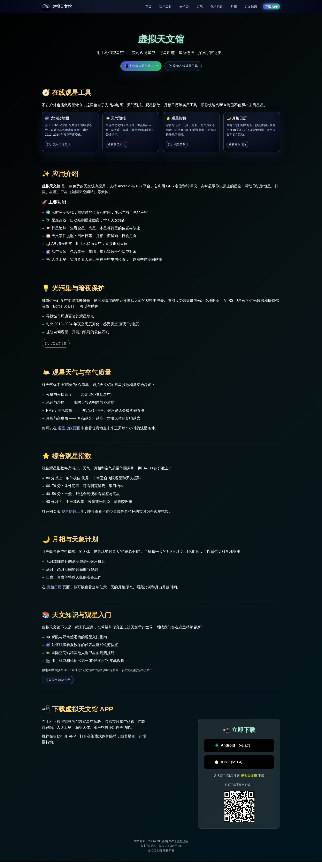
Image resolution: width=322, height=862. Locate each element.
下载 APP (271, 6)
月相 (234, 6)
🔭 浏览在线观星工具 (183, 66)
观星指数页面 (69, 428)
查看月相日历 (237, 144)
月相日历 (54, 587)
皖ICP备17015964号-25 (166, 846)
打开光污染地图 (57, 144)
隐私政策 (182, 842)
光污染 (184, 6)
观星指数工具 (72, 511)
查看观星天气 (116, 144)
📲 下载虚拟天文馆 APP (141, 66)
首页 (148, 6)
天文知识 (251, 6)
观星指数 (216, 6)
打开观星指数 (176, 144)
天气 (200, 6)
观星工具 (165, 6)
